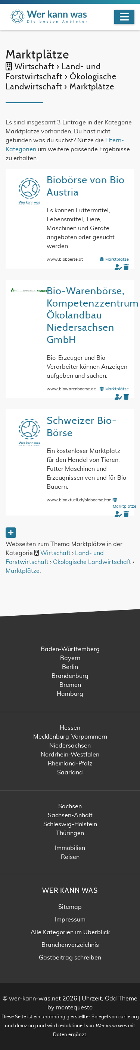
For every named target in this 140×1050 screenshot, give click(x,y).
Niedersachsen (70, 746)
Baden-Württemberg (70, 649)
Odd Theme (121, 999)
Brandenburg (70, 676)
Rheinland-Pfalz (70, 764)
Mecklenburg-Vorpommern (70, 737)
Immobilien (70, 848)
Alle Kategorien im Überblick (70, 932)
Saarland (70, 772)
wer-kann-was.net (35, 999)
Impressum (70, 920)
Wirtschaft (55, 553)
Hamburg (70, 694)
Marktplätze (114, 259)
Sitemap (70, 907)
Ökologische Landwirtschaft (92, 562)
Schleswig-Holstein (70, 824)
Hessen (70, 728)
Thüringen (70, 833)
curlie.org (128, 1017)
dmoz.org (25, 1026)
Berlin (70, 667)
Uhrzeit (92, 999)
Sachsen (70, 806)
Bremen (70, 685)
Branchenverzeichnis (70, 945)
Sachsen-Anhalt (70, 815)
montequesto (74, 1008)
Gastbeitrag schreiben (70, 958)
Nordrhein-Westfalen (70, 755)
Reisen (70, 857)
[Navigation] (124, 17)
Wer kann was (111, 1026)
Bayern (70, 658)
